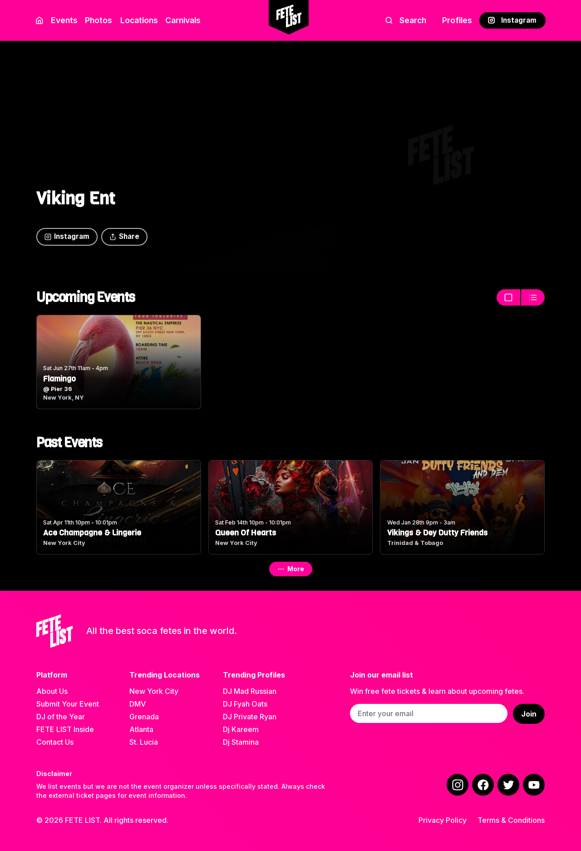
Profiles (457, 20)
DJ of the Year (60, 716)
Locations (137, 20)
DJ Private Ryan (249, 716)
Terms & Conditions (511, 820)
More (290, 569)
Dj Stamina (241, 742)
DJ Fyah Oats (245, 703)
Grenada (144, 716)
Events (64, 20)
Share (124, 236)
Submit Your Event (67, 703)
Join (529, 713)
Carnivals (183, 20)
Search (405, 20)
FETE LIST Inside (65, 729)
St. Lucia (143, 742)
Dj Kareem (241, 729)
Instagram (512, 20)
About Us (52, 691)
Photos (98, 20)
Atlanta (141, 729)
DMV (137, 703)
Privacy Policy (443, 820)
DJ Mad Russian (249, 691)
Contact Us (55, 742)
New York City (153, 691)
